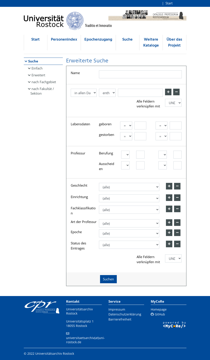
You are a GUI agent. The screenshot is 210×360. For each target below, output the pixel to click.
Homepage (159, 309)
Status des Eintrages (78, 245)
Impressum (116, 309)
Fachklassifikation (83, 210)
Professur (78, 153)
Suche (127, 39)
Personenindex (64, 39)
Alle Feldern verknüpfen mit (148, 104)
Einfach (37, 68)
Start (169, 3)
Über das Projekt (174, 42)
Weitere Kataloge (151, 42)
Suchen (108, 279)
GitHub (158, 314)
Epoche (76, 232)
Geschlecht (79, 185)
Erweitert (38, 75)
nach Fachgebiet (44, 82)
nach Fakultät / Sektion (42, 91)
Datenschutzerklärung (124, 314)
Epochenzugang (98, 39)
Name (75, 73)
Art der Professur (84, 221)
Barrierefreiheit (119, 319)
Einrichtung (79, 197)
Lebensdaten (80, 124)
